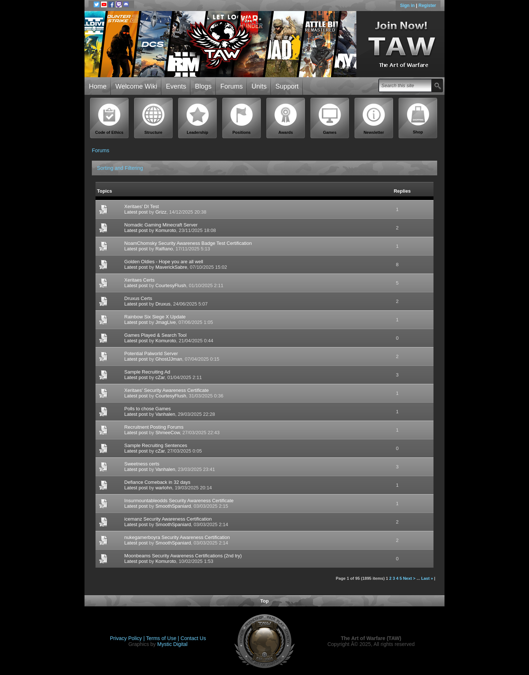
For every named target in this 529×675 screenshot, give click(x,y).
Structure (153, 119)
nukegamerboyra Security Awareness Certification (177, 537)
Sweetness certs (141, 464)
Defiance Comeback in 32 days (157, 482)
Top (264, 601)
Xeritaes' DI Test (141, 206)
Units (259, 86)
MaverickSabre (171, 267)
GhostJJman (168, 359)
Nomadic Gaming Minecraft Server (160, 225)
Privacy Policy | (128, 638)
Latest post (136, 212)
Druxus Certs (138, 298)
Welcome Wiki (136, 86)
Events (176, 86)
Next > (409, 578)
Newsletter (374, 119)
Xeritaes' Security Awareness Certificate (166, 390)
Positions (241, 119)
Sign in (408, 5)
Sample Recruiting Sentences (155, 445)
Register (427, 5)
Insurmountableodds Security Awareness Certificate (178, 500)
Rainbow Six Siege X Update (155, 316)
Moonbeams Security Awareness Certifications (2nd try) (183, 555)
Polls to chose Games (147, 408)
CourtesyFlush (170, 285)
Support (287, 86)
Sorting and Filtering (120, 168)
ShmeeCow (167, 432)
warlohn (163, 487)
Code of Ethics (109, 119)
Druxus (162, 304)
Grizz (160, 212)
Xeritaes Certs (139, 280)
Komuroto (165, 230)
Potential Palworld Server (151, 353)
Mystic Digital (172, 644)
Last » (427, 578)
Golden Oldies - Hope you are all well (163, 261)
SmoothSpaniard (173, 506)
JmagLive (165, 322)
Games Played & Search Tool (155, 335)
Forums (231, 86)
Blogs (203, 86)
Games (330, 119)
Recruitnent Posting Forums (153, 427)
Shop (418, 118)
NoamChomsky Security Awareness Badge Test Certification (188, 243)
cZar (160, 377)
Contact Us (193, 638)
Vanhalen (165, 414)
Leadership (197, 119)
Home (98, 86)
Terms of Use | (163, 638)
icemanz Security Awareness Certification (168, 519)
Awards (285, 119)
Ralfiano (164, 248)
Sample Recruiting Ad (147, 372)
